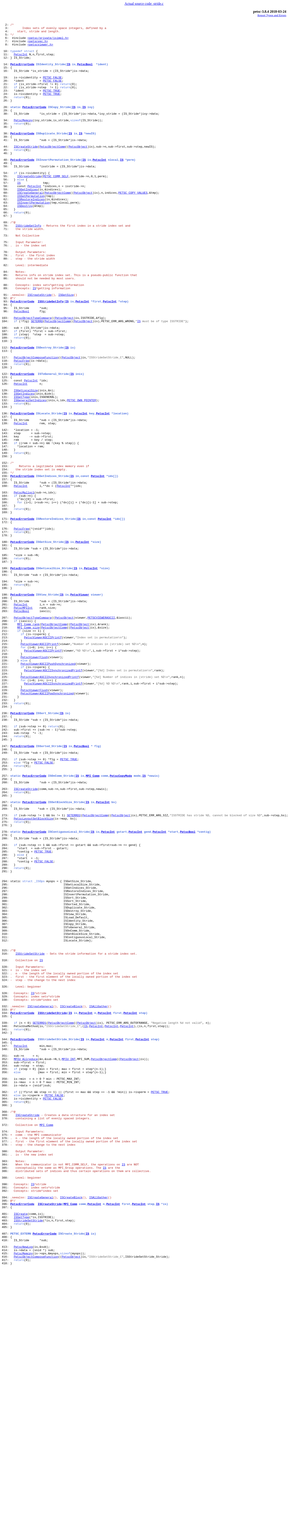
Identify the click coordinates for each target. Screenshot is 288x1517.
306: (6, 1101)
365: (6, 1318)
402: (6, 1457)
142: (6, 512)
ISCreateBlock (71, 1204)
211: (6, 753)
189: (6, 678)
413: (6, 1492)
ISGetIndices (27, 224)
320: (6, 1156)
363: (6, 1311)
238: (6, 860)
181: (6, 650)
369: (6, 1334)
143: (6, 516)
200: (6, 718)
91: (6, 350)
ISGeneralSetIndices (30, 477)
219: (6, 785)
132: (6, 477)
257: (6, 927)
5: (6, 38)
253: (6, 911)
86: (6, 330)
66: (6, 251)
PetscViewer (79, 710)
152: (6, 552)
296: (6, 1062)
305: (6, 1097)
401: (6, 1453)
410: (6, 1484)
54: (6, 204)
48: (6, 188)
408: (6, 1481)
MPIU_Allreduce (26, 1267)
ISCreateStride (26, 172)
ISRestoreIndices (31, 235)
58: (6, 220)
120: (6, 437)
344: (6, 1243)
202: (6, 726)
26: (6, 117)
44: (6, 172)
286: (6, 1022)
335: (6, 1216)
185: (6, 662)
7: (6, 46)
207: (6, 737)
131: (6, 473)
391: (6, 1421)
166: (6, 599)
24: (6, 109)
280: (6, 1002)
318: (6, 1148)
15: (6, 77)
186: (6, 666)
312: (6, 1125)
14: (6, 73)
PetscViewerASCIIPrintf (43, 761)
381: (6, 1382)
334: (6, 1212)
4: (6, 34)
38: (6, 156)
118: (6, 429)
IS (68, 73)
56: (6, 212)
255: (6, 919)
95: (6, 366)
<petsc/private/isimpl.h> (48, 42)
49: (6, 192)
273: (6, 975)
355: (6, 1279)
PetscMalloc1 (24, 587)
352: (6, 1267)
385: (6, 1398)
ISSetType (21, 473)
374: (6, 1354)
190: (6, 682)
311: (6, 1121)
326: (6, 1180)
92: (6, 354)
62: (6, 235)
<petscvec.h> (37, 46)
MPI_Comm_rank (28, 745)
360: (6, 1299)
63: (6, 239)
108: (6, 397)
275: (6, 982)
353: (6, 1271)
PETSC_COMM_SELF (56, 208)
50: (6, 196)
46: (6, 180)
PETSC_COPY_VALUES (133, 227)
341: (6, 1231)
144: (6, 520)
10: (6, 58)
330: (6, 1196)
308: (6, 1109)
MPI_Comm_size (28, 749)
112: (6, 413)
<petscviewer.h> (40, 50)
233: (6, 840)
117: (6, 425)
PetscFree (21, 429)
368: (6, 1330)
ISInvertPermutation (33, 239)
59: (6, 224)
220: (6, 789)
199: (6, 714)
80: (6, 307)
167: (6, 603)
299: (6, 1073)
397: (6, 1445)
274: (6, 979)
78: (6, 299)
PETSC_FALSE (52, 89)
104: (6, 382)
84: (6, 322)
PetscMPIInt (23, 726)
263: (6, 943)
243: (6, 876)
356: (6, 1283)
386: (6, 1401)
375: (6, 1358)
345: (6, 1247)
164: (6, 591)
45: (6, 176)
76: (6, 291)
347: (6, 1251)
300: (6, 1077)
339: (6, 1224)
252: (6, 907)
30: (6, 133)
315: (6, 1137)
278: (6, 994)
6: (6, 42)
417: (6, 1508)
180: (6, 646)
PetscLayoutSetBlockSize (33, 979)
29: (6, 129)
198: (6, 710)
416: (6, 1504)
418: (6, 1512)
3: (6, 30)
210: (6, 749)
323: (6, 1168)
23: (6, 105)
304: (6, 1093)
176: (6, 631)
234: (6, 844)
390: (6, 1417)
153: (6, 556)
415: (6, 1500)
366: (6, 1322)
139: (6, 504)
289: (6, 1034)
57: (6, 216)
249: (6, 899)
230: (6, 828)
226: (6, 812)
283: (6, 1010)
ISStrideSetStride (30, 1141)
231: (6, 832)
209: (6, 745)
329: (6, 1192)
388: (6, 1409)
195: (6, 698)
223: (6, 801)
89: (6, 342)
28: (6, 125)
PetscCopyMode (121, 927)
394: (6, 1433)
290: (6, 1038)
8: (6, 50)
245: (6, 884)
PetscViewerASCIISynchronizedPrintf (53, 801)
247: (6, 892)
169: (6, 611)
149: (6, 540)
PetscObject (78, 172)
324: (6, 1172)
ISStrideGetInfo (28, 267)
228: (6, 820)
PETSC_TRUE (51, 105)
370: (6, 1338)
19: (6, 89)
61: (6, 231)
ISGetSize (66, 350)
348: (6, 1255)
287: (6, 1026)
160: (6, 579)
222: (6, 797)
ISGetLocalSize (26, 465)
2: (6, 26)
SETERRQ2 (73, 975)
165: (6, 595)
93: (6, 358)
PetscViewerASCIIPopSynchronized (47, 828)
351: (6, 1263)
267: (6, 959)
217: (6, 777)
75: (6, 287)
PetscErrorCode (22, 73)
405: (6, 1469)
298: (6, 1069)
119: (6, 433)
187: (6, 670)
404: (6, 1465)
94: (6, 362)
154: (6, 560)
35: (6, 144)
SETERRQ (37, 382)
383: (6, 1390)
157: (6, 571)
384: (6, 1394)
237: (6, 856)
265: (6, 951)
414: (6, 1496)
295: (6, 1058)
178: (6, 639)
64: (6, 243)
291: (6, 1042)
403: (6, 1461)
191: (6, 686)
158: (6, 575)
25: (6, 113)
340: (6, 1228)
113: (6, 417)
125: (6, 453)
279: (6, 998)
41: (6, 164)
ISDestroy (25, 243)
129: (6, 465)
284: (6, 1014)
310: (6, 1117)
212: (6, 757)
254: (6, 915)
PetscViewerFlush (34, 785)
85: (6, 326)
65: (6, 247)
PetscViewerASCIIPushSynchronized (48, 793)
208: (6, 741)
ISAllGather (98, 1204)
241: (6, 868)
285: (6, 1018)
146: (6, 528)
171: (6, 619)
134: (6, 484)
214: (6, 765)
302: (6, 1085)
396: (6, 1441)
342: (6, 1235)
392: (6, 1425)
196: (6, 702)
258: (6, 931)
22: (6, 101)
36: (6, 148)
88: (6, 338)
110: (6, 405)
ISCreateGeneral (30, 227)
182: (6, 654)
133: (6, 480)
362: (6, 1307)
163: (6, 587)
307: (6, 1105)
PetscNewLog (23, 1492)
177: (6, 635)
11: (6, 61)
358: (6, 1291)
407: (6, 1477)
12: (6, 65)
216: (6, 773)
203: (6, 729)
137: (6, 496)
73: (6, 279)
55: (6, 208)
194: (6, 694)
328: (6, 1188)
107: (6, 394)
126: (6, 457)
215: (6, 769)
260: (6, 935)
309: (6, 1113)
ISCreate (20, 1453)
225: (6, 809)
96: (6, 370)
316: (6, 1141)
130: (6, 469)
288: (6, 1030)
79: (6, 303)
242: (6, 872)
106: (6, 390)
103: (6, 378)
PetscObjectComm (52, 172)
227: (6, 816)
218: (6, 781)
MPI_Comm (92, 927)
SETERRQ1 (39, 1224)
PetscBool (84, 73)
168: (6, 607)
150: (6, 544)
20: (6, 93)
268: (6, 963)
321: (6, 1160)
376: (6, 1362)
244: (6, 880)
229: (6, 824)
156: (6, 567)
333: (6, 1208)
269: (6, 967)
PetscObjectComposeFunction (36, 425)
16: (6, 81)
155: (6, 563)
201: (6, 722)
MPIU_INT (68, 1267)
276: (6, 986)
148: (6, 536)
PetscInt (20, 61)
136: (6, 492)
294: (6, 1054)
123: (6, 449)
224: (6, 805)
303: (6, 1089)
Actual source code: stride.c (144, 3)
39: (6, 160)
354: (6, 1275)
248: (6, 896)
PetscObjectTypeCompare (33, 378)
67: (6, 255)
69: (6, 263)
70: (6, 267)
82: (6, 314)
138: (6, 500)
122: (6, 445)
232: (6, 836)
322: (6, 1164)
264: (6, 947)
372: (6, 1346)
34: (6, 141)
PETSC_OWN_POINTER (81, 477)
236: (6, 852)
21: (6, 97)
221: (6, 793)
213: (6, 761)
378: (6, 1370)
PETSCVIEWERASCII (101, 737)
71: (6, 271)
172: (6, 623)
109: (6, 401)
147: (6, 532)
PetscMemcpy (23, 141)
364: (6, 1315)
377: (6, 1366)
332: (6, 1204)
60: (6, 227)
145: (6, 524)
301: (6, 1081)
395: (6, 1437)
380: (6, 1378)
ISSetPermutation (31, 231)
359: (6, 1295)
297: (6, 1065)
